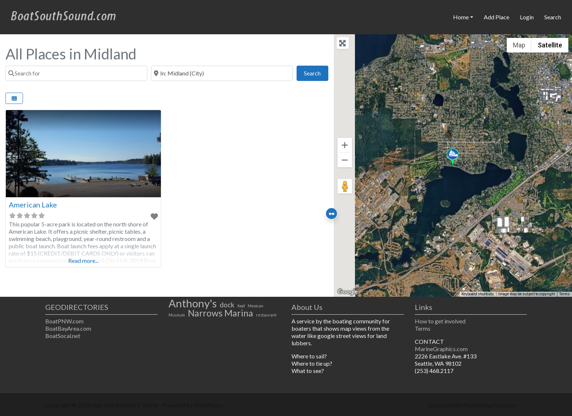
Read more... (83, 260)
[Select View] (14, 98)
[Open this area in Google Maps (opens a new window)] (348, 292)
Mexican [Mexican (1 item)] (255, 305)
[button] (453, 157)
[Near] (222, 73)
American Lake (33, 204)
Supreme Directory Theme (125, 404)
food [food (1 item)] (241, 305)
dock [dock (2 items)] (227, 304)
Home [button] (461, 16)
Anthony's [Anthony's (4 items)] (193, 303)
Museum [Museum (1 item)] (177, 314)
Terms (422, 328)
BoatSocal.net (62, 335)
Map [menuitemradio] (519, 45)
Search (552, 16)
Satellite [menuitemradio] (550, 45)
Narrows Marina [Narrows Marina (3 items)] (220, 313)
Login (527, 16)
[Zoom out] (344, 160)
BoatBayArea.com (68, 328)
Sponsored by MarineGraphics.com (472, 404)
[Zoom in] (344, 145)
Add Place (496, 16)
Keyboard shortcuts (477, 294)
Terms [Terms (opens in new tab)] (564, 294)
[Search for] (76, 73)
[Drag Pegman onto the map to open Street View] (344, 186)
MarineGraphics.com (441, 348)
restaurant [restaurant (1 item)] (266, 314)
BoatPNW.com (64, 321)
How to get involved (440, 321)
